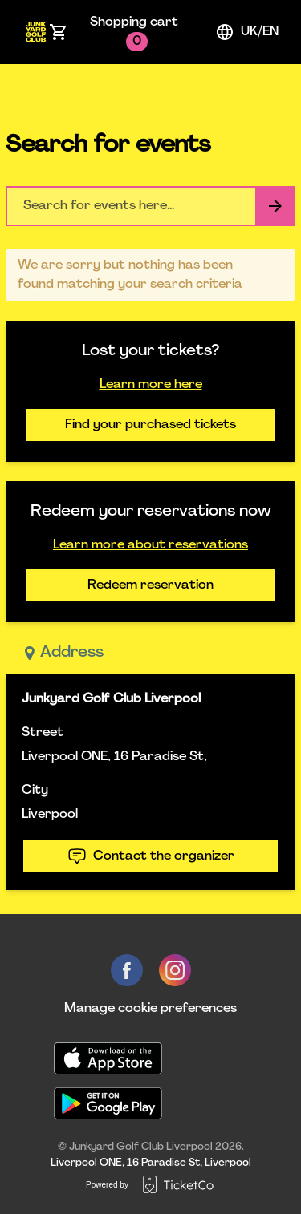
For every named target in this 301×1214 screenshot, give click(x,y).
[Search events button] (275, 206)
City (35, 790)
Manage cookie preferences (150, 1008)
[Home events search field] (150, 206)
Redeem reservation (150, 585)
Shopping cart (134, 33)
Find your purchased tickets (150, 425)
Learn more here (151, 384)
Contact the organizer (150, 856)
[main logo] (35, 32)
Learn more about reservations (150, 545)
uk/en (247, 32)
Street (42, 732)
